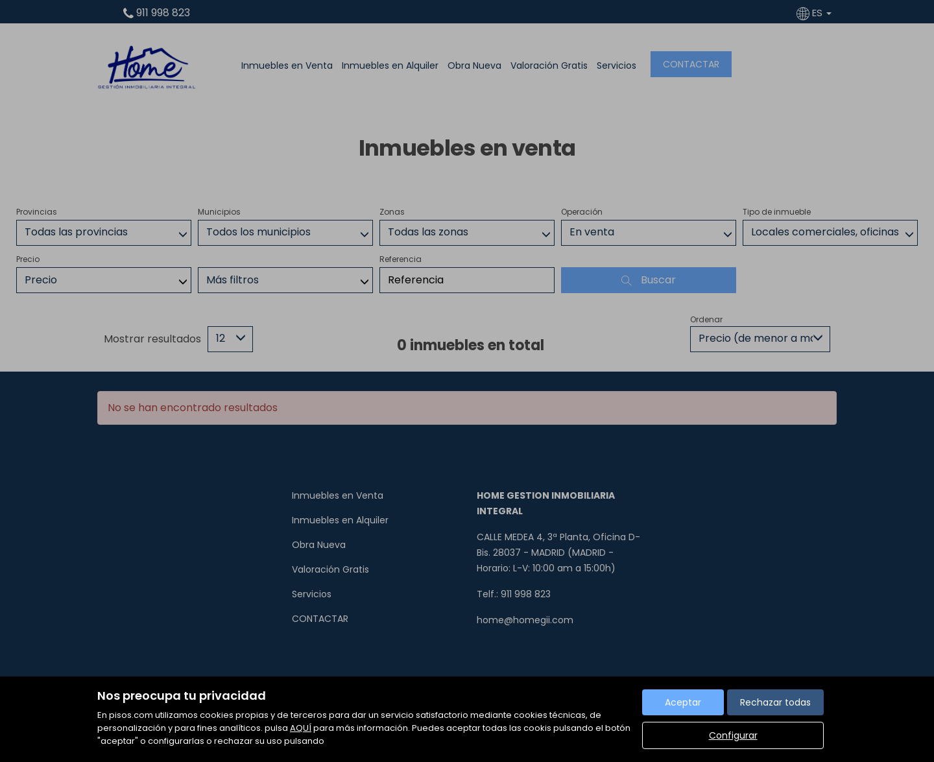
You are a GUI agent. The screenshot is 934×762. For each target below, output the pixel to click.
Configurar (733, 735)
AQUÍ (300, 728)
